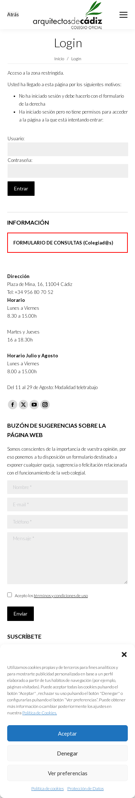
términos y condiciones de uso (61, 595)
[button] (124, 653)
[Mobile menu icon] (123, 14)
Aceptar (67, 733)
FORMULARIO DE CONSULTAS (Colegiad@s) (63, 243)
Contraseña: (20, 160)
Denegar (67, 753)
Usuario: (16, 138)
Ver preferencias (67, 773)
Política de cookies (47, 788)
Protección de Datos (85, 788)
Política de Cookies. (39, 712)
